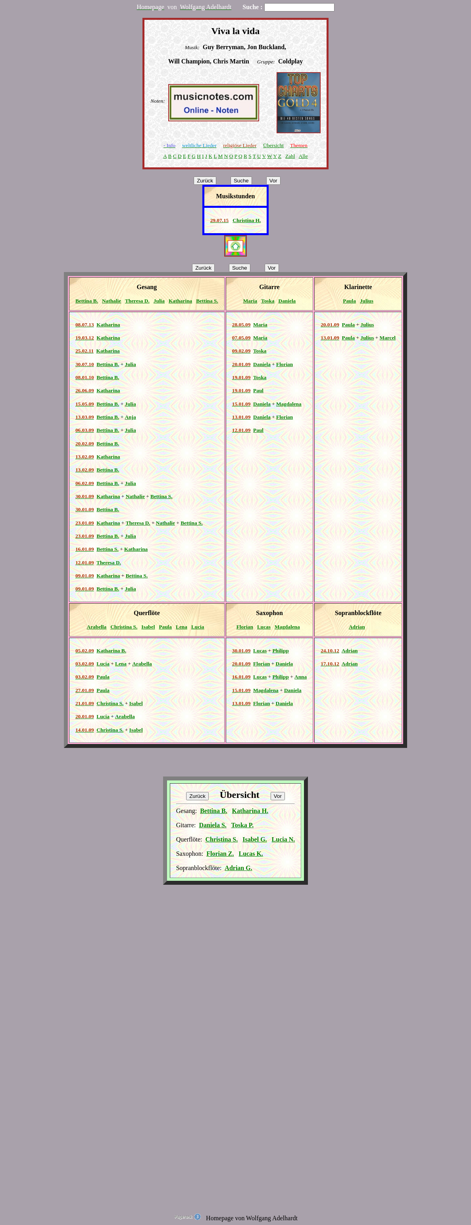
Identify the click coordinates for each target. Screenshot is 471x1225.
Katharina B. (111, 651)
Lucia (197, 627)
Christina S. (123, 627)
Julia (159, 301)
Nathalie (111, 301)
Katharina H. (250, 810)
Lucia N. (283, 839)
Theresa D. (137, 301)
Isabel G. (254, 839)
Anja (130, 417)
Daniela (287, 301)
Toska (268, 301)
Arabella (97, 627)
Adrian (357, 627)
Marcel (388, 338)
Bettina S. (207, 301)
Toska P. (242, 825)
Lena (181, 627)
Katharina (180, 301)
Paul (258, 390)
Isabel (148, 627)
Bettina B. (86, 301)
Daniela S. (212, 825)
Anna (300, 677)
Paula (349, 301)
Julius (366, 301)
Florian (284, 364)
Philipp (280, 651)
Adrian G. (238, 868)
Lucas (264, 627)
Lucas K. (251, 853)
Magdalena (289, 404)
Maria (250, 301)
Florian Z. (220, 853)
